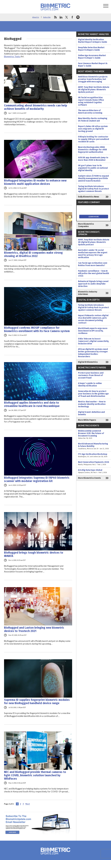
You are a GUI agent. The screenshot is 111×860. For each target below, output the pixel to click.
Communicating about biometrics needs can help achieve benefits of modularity (35, 107)
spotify (78, 17)
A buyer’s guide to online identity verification (90, 384)
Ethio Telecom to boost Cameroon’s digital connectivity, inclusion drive (93, 341)
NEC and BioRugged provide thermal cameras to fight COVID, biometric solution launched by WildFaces (35, 775)
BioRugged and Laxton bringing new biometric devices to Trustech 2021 (34, 629)
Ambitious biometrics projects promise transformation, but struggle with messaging (93, 79)
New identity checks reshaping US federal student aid (92, 119)
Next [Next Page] (27, 804)
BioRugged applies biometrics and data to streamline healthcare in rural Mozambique (32, 404)
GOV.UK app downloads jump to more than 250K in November (93, 158)
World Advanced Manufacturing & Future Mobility (93, 446)
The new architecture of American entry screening (90, 111)
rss (55, 17)
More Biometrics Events (89, 478)
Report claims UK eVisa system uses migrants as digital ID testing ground (93, 128)
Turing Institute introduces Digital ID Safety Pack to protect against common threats (93, 188)
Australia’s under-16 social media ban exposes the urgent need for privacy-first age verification (92, 254)
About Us (35, 17)
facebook (72, 17)
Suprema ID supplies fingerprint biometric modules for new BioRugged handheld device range (37, 701)
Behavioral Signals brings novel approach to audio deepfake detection (93, 283)
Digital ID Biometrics (88, 362)
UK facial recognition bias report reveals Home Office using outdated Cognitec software (91, 101)
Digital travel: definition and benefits (91, 413)
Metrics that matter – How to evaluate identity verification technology (92, 404)
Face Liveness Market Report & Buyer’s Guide (92, 64)
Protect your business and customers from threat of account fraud (90, 375)
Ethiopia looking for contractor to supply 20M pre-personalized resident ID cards (93, 139)
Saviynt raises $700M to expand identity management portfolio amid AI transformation (93, 178)
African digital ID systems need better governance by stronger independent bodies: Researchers (93, 353)
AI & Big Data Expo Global (93, 471)
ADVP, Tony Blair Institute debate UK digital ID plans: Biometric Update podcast (93, 89)
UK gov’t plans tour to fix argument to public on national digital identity (93, 168)
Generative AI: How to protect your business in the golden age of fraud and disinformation (93, 393)
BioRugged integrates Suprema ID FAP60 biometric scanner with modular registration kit (37, 479)
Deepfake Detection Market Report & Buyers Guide (91, 48)
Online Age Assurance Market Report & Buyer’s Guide (92, 56)
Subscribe (47, 17)
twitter (66, 17)
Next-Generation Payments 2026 (93, 463)
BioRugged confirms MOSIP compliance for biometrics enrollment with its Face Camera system (37, 329)
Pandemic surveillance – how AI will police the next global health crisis (93, 273)
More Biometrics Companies (86, 225)
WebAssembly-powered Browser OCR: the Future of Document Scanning (93, 434)
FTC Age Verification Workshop (93, 455)
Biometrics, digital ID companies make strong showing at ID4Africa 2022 (33, 254)
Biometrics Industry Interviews (87, 293)
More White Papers (87, 420)
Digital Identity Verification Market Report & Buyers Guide (92, 40)
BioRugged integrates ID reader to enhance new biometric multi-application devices (35, 182)
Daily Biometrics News (88, 197)
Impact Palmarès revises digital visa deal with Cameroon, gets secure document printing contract (93, 319)
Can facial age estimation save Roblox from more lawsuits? (92, 264)
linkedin (61, 17)
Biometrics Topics (12, 56)
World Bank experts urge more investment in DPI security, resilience (92, 330)
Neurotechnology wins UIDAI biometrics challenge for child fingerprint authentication (92, 149)
